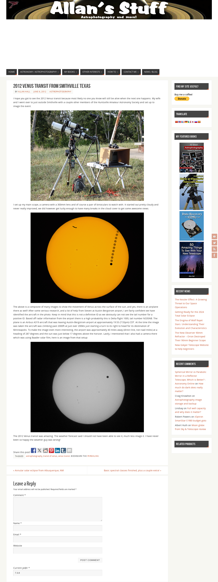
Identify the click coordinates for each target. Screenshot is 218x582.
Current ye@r (21, 567)
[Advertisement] (109, 44)
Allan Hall (24, 91)
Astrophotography (60, 91)
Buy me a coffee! (183, 94)
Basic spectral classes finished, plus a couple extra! (132, 470)
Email (17, 534)
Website (17, 545)
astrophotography (34, 456)
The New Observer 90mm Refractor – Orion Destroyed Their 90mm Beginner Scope (190, 336)
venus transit (64, 456)
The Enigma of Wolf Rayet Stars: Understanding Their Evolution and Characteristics (191, 324)
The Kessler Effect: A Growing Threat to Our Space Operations (191, 303)
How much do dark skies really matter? (189, 387)
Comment (19, 495)
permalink (93, 456)
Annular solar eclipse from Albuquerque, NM (38, 470)
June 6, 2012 (40, 91)
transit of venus (50, 456)
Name (17, 523)
